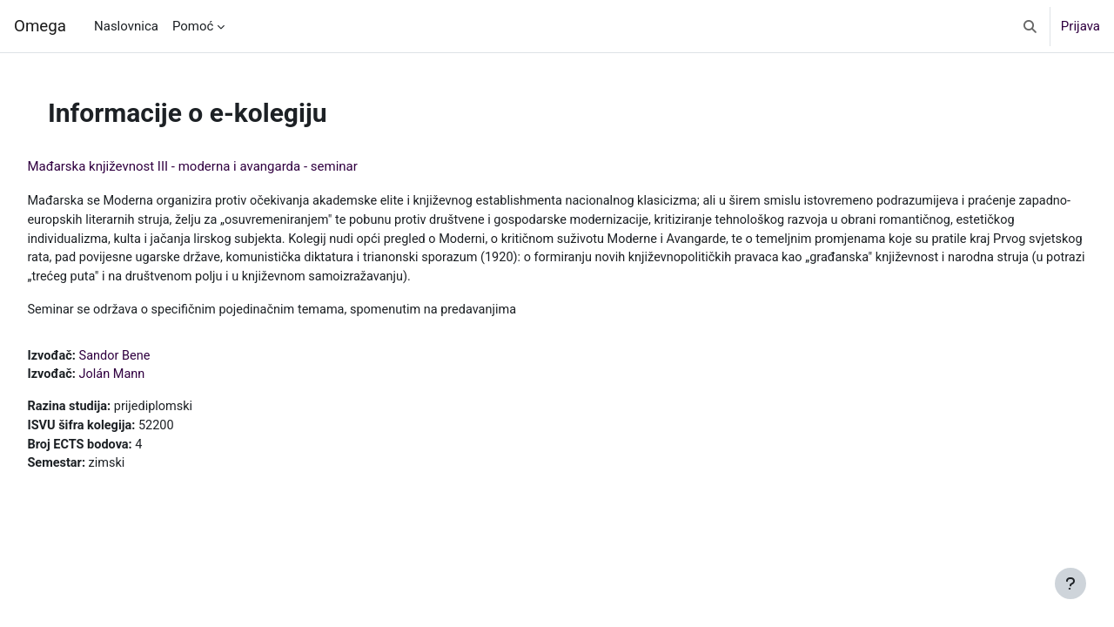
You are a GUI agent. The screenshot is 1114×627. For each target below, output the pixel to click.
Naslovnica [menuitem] (126, 26)
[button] (1030, 26)
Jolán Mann (153, 380)
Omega (40, 26)
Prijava (1080, 26)
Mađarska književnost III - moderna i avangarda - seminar (231, 166)
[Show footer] (1070, 583)
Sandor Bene (156, 359)
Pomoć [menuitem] (192, 26)
